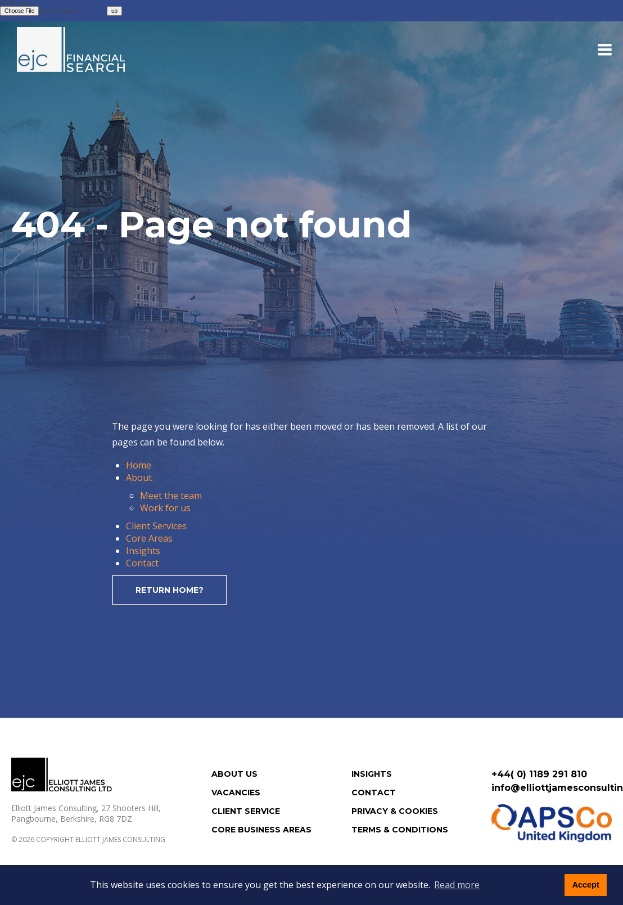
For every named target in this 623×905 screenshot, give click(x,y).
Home (138, 465)
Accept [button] (585, 884)
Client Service (245, 811)
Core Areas (149, 538)
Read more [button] (457, 885)
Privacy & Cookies (394, 811)
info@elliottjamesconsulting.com (551, 787)
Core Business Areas (261, 830)
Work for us (165, 508)
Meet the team (171, 495)
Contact (142, 563)
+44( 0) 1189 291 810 (539, 774)
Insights (143, 550)
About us (234, 774)
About (139, 477)
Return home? (170, 590)
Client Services (156, 526)
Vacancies (235, 792)
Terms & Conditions (399, 830)
